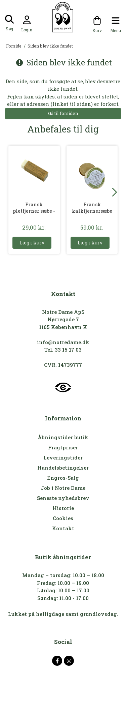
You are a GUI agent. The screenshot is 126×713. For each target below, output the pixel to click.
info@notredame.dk (63, 342)
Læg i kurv (31, 242)
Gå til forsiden (63, 113)
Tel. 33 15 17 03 (63, 349)
